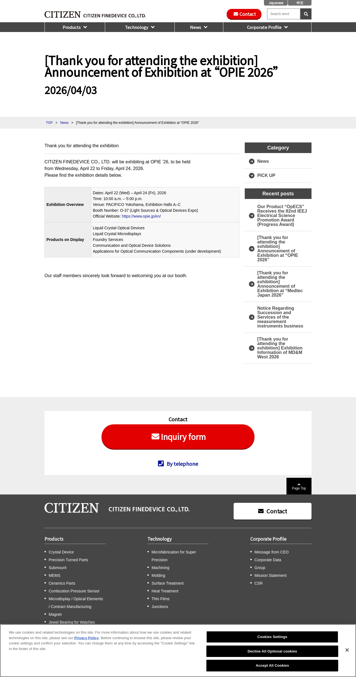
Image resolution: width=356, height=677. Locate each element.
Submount (57, 567)
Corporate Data (267, 560)
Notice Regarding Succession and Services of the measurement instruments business (280, 317)
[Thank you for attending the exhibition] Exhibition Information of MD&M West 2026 (280, 348)
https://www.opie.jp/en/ (141, 216)
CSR (258, 583)
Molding (158, 575)
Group (259, 567)
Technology (136, 27)
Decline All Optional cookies (272, 651)
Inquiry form (183, 436)
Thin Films (161, 599)
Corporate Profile (264, 27)
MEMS (54, 575)
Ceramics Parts (62, 583)
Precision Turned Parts (68, 560)
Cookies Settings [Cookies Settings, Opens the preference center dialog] (272, 637)
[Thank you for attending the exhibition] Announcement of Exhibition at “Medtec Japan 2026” (280, 283)
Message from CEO (271, 552)
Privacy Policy (86, 638)
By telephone (182, 463)
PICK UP (266, 175)
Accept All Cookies (272, 665)
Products (72, 27)
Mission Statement (270, 575)
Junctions (160, 606)
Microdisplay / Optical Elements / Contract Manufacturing (76, 603)
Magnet (55, 614)
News (195, 27)
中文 (299, 2)
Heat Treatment (165, 591)
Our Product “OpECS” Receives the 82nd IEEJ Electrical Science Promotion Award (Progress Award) (282, 215)
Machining (160, 567)
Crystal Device (61, 552)
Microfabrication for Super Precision (174, 556)
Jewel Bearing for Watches (72, 622)
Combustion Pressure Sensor (74, 591)
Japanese (276, 2)
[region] (178, 650)
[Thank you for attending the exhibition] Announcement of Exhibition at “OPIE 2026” (277, 248)
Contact (247, 14)
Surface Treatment (168, 583)
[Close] (347, 650)
